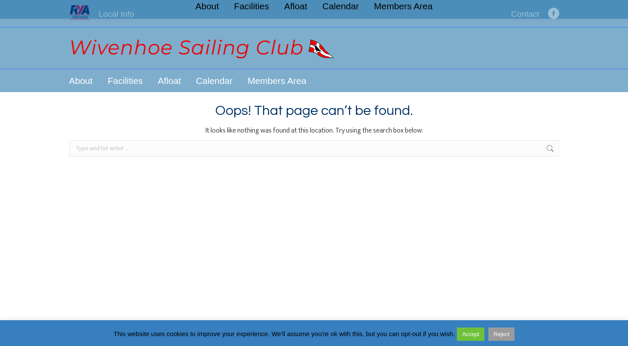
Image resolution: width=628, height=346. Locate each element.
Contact (525, 14)
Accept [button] (470, 334)
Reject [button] (501, 334)
